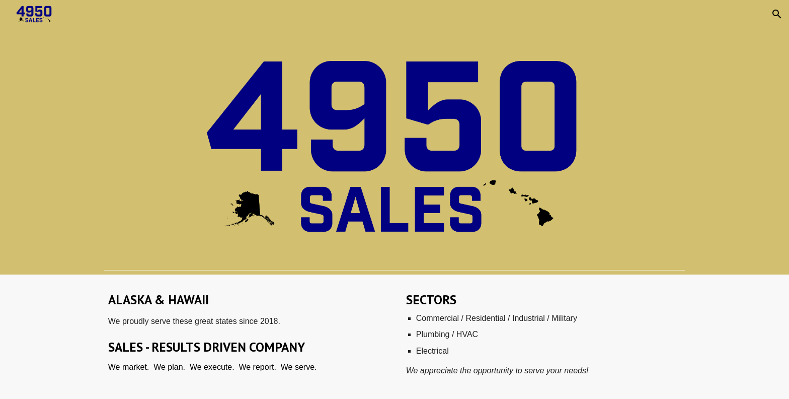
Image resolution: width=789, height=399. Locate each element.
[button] (777, 14)
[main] (245, 337)
